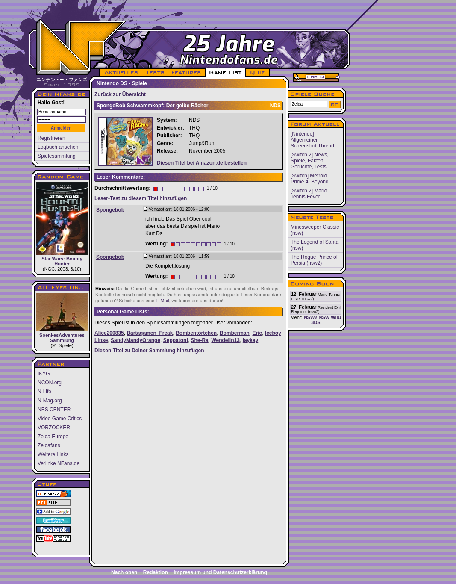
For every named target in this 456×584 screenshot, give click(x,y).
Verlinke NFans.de (58, 463)
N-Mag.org (50, 401)
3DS (315, 322)
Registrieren (51, 138)
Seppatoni (175, 340)
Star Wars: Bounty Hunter (62, 224)
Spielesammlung (57, 156)
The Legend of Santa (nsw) (314, 245)
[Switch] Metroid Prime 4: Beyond (310, 179)
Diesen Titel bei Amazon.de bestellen (202, 163)
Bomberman (235, 333)
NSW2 (311, 317)
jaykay (251, 340)
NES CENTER (54, 410)
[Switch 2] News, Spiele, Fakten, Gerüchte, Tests (310, 161)
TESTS (154, 72)
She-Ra (199, 340)
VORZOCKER (54, 428)
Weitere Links (53, 454)
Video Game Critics (60, 419)
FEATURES (186, 72)
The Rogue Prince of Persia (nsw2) (314, 260)
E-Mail (162, 300)
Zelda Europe (53, 436)
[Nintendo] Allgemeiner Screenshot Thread (312, 140)
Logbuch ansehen (58, 147)
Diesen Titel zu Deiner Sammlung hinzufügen (149, 351)
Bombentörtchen (196, 333)
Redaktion (155, 572)
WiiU (336, 317)
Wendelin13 (225, 340)
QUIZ (258, 72)
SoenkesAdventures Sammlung (62, 318)
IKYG (44, 374)
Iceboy (273, 333)
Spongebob (110, 210)
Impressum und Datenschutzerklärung (220, 572)
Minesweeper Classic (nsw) (315, 230)
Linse (101, 340)
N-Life (44, 392)
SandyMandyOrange (135, 340)
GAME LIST (225, 72)
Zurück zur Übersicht (120, 94)
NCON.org (50, 383)
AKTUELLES (120, 72)
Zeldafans (49, 445)
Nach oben (124, 572)
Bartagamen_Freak (150, 333)
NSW (323, 317)
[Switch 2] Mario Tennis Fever (309, 194)
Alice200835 (109, 333)
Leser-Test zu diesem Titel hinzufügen (140, 198)
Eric (257, 333)
